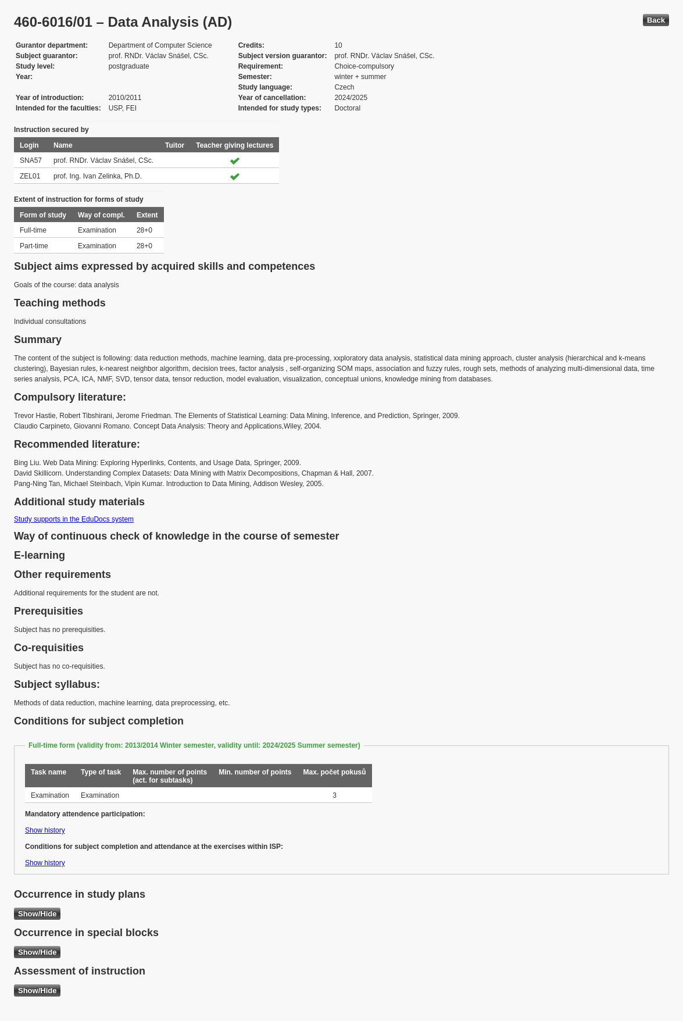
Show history (45, 830)
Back (656, 20)
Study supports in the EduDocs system (74, 519)
